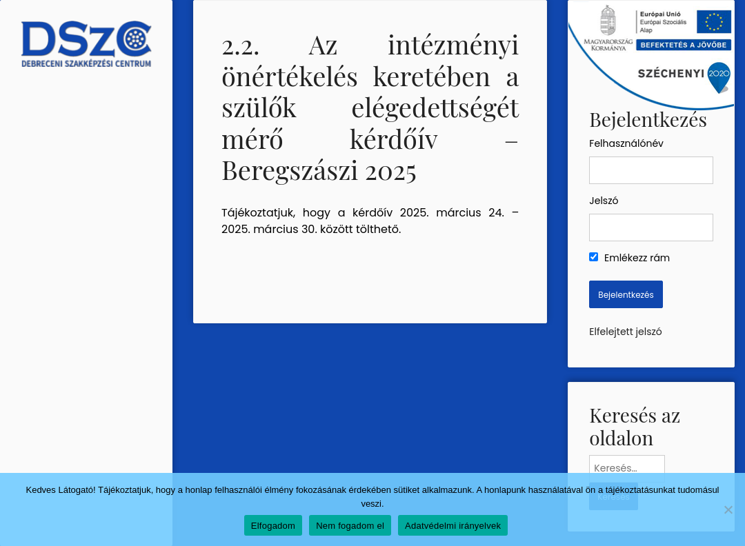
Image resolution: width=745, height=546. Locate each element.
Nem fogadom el (350, 525)
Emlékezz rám (629, 258)
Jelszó (603, 201)
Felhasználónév (626, 143)
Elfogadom (273, 525)
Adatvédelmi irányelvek (453, 525)
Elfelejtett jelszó (625, 331)
